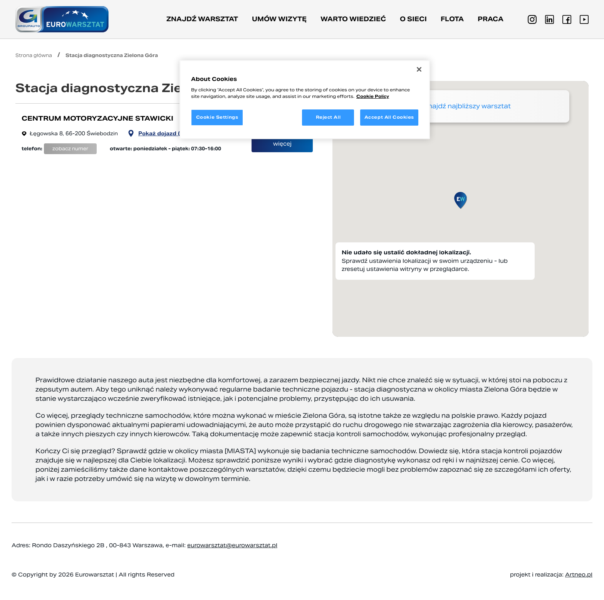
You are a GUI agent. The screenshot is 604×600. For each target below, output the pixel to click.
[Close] (419, 69)
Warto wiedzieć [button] (353, 19)
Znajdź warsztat (202, 19)
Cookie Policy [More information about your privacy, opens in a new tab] (372, 96)
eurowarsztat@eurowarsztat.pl (232, 545)
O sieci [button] (413, 19)
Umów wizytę (279, 19)
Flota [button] (452, 19)
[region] (305, 99)
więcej (282, 143)
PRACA (490, 19)
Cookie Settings (217, 117)
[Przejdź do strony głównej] (62, 19)
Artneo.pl (578, 574)
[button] (460, 200)
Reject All (328, 117)
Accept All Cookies (389, 117)
